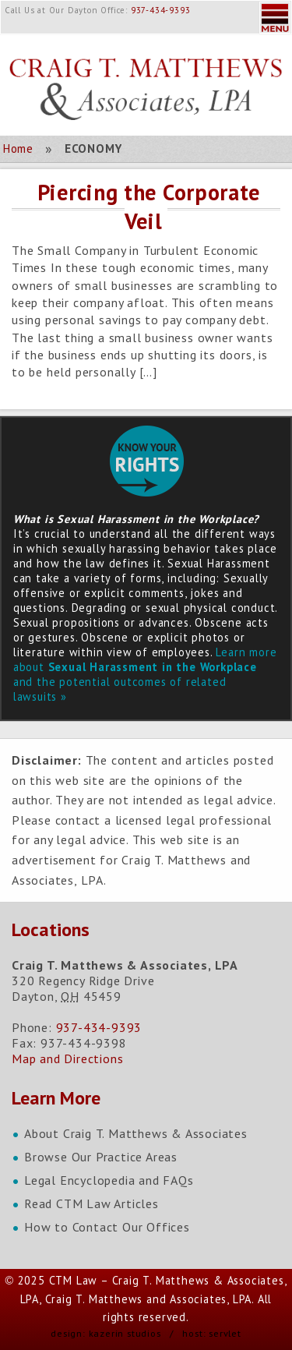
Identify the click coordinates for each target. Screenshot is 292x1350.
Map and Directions (67, 1058)
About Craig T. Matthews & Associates (136, 1133)
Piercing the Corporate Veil (148, 206)
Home (17, 148)
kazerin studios (125, 1333)
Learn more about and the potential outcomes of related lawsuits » (145, 674)
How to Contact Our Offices (107, 1227)
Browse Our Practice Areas (101, 1156)
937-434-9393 (161, 10)
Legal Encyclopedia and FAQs (109, 1180)
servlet (225, 1333)
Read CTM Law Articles (91, 1203)
